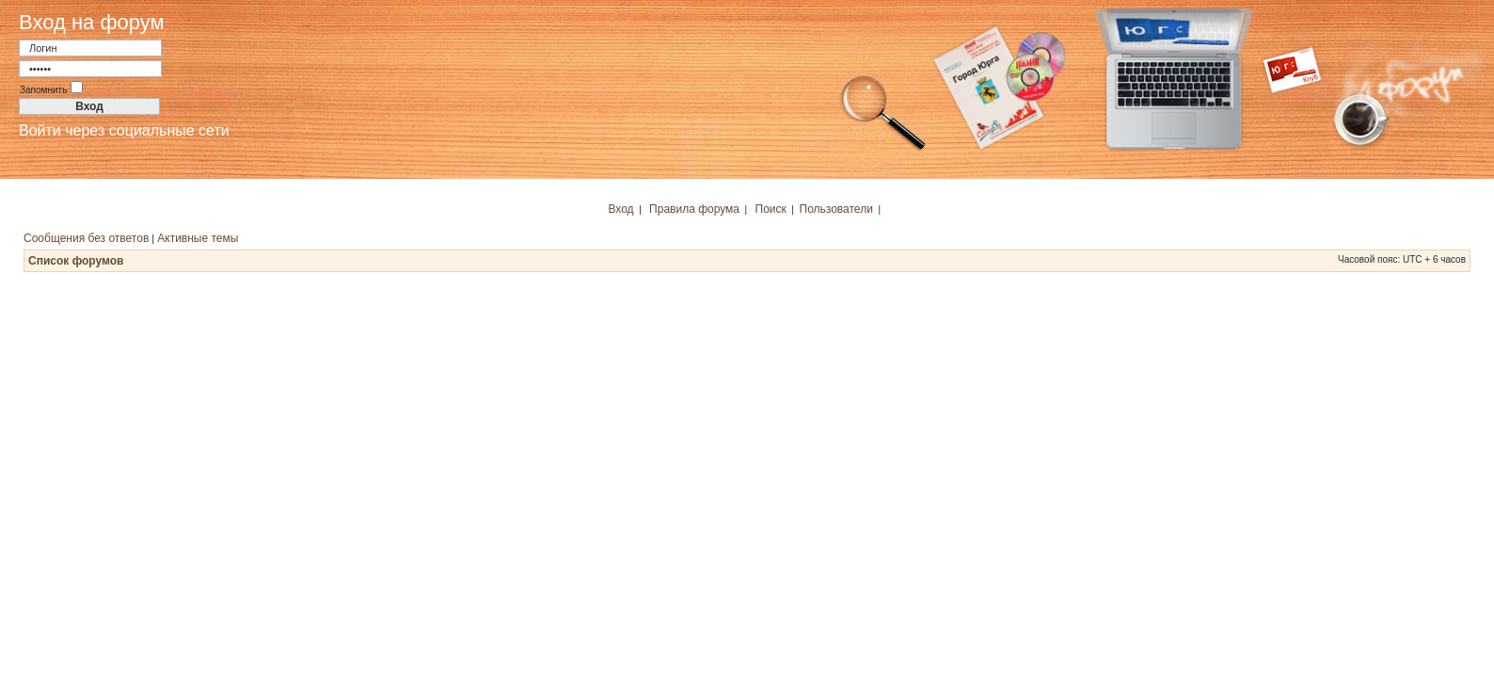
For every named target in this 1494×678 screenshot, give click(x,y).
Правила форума (694, 209)
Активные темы (197, 238)
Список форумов (75, 260)
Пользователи (836, 209)
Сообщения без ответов (86, 238)
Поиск (771, 209)
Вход (620, 209)
